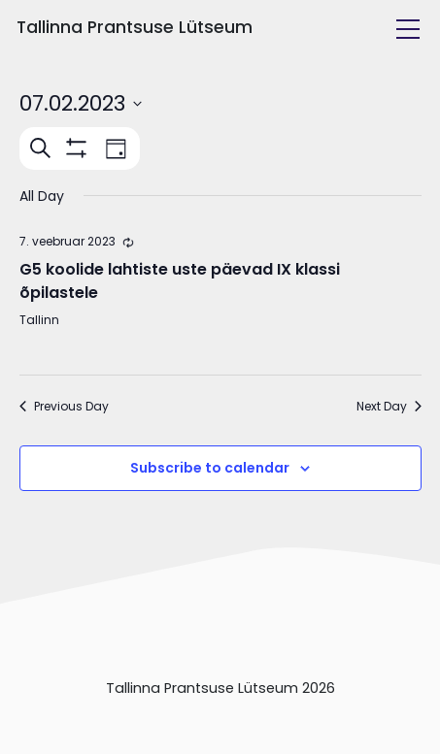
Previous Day (64, 406)
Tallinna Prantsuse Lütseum (135, 27)
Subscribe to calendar (209, 467)
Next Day (389, 406)
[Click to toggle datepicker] (80, 103)
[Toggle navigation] (407, 29)
